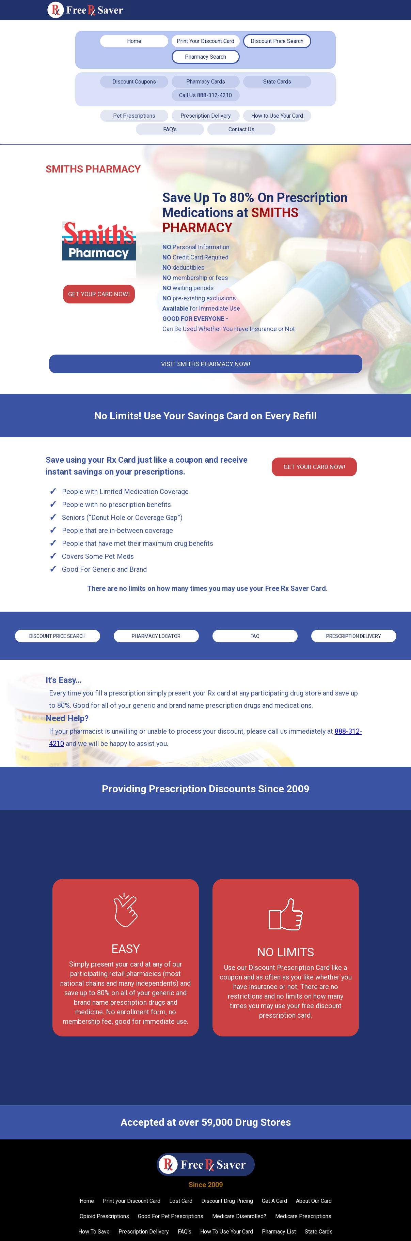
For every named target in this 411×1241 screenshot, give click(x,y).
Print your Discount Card (131, 1200)
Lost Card (180, 1200)
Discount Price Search (277, 41)
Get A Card (274, 1200)
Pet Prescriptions (134, 116)
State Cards (277, 81)
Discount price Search (57, 636)
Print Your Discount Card (205, 41)
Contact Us (241, 129)
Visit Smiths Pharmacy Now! (205, 364)
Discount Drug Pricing (227, 1200)
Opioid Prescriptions (104, 1215)
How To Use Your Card (226, 1231)
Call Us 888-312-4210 (205, 95)
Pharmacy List (279, 1231)
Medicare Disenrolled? (239, 1215)
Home (134, 41)
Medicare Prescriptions (303, 1215)
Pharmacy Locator (156, 636)
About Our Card (314, 1200)
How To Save (94, 1231)
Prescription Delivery (205, 116)
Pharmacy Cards (205, 81)
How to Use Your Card (277, 116)
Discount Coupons (134, 81)
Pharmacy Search (205, 57)
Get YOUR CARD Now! (99, 294)
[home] (88, 10)
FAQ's (170, 129)
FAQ (255, 636)
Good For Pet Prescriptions (170, 1215)
